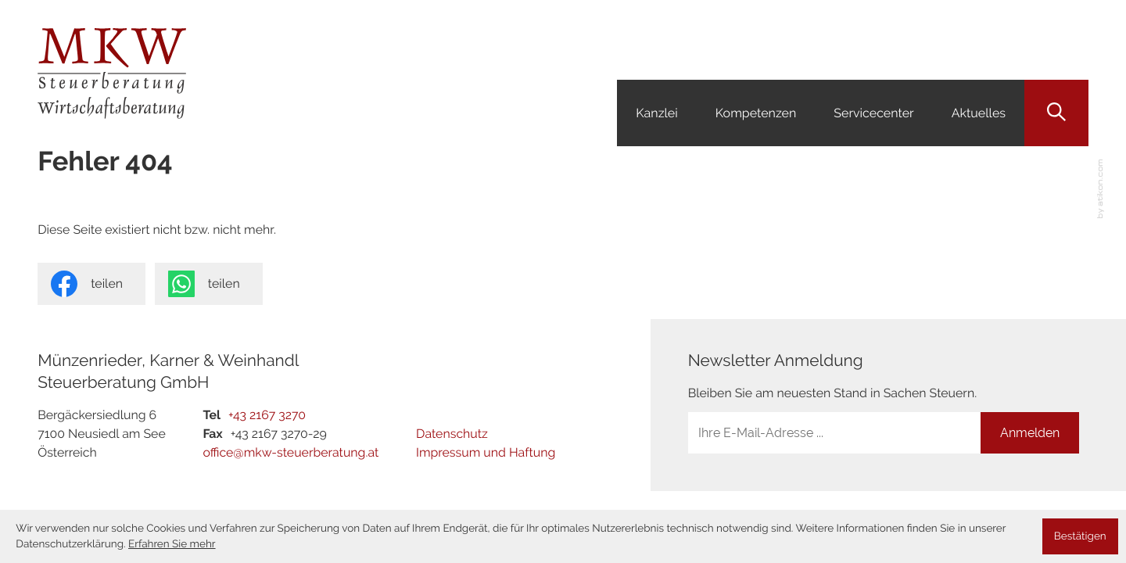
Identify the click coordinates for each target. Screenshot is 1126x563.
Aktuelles (979, 113)
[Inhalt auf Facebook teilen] (91, 284)
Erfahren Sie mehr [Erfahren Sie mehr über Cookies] (172, 544)
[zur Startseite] (112, 73)
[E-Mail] (834, 433)
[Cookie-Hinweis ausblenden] (1080, 536)
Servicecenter (873, 113)
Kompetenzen (756, 113)
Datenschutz (452, 433)
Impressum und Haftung (485, 452)
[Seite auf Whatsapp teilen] (209, 284)
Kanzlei (656, 113)
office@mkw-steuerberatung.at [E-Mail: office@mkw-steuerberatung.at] (290, 452)
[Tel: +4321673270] (267, 415)
